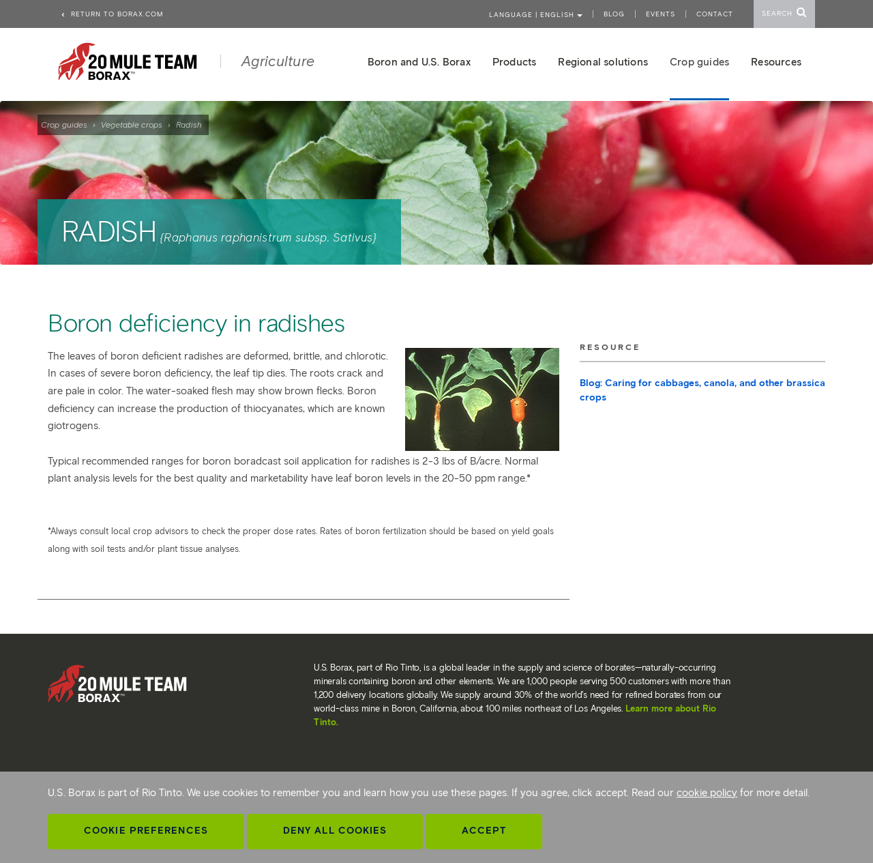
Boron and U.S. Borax (419, 62)
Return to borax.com (112, 14)
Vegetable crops (131, 124)
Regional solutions (603, 62)
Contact (714, 14)
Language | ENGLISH (535, 14)
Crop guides (64, 124)
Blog (614, 14)
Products (514, 62)
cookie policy (707, 793)
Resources (776, 62)
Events (660, 14)
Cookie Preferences (146, 830)
